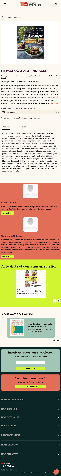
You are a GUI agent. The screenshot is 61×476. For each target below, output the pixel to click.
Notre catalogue (14, 17)
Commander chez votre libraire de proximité (20, 118)
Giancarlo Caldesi (31, 82)
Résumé (6, 127)
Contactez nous (31, 386)
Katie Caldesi (17, 82)
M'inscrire (30, 368)
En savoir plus (7, 213)
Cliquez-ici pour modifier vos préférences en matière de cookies (30, 473)
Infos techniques (19, 127)
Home (2, 17)
